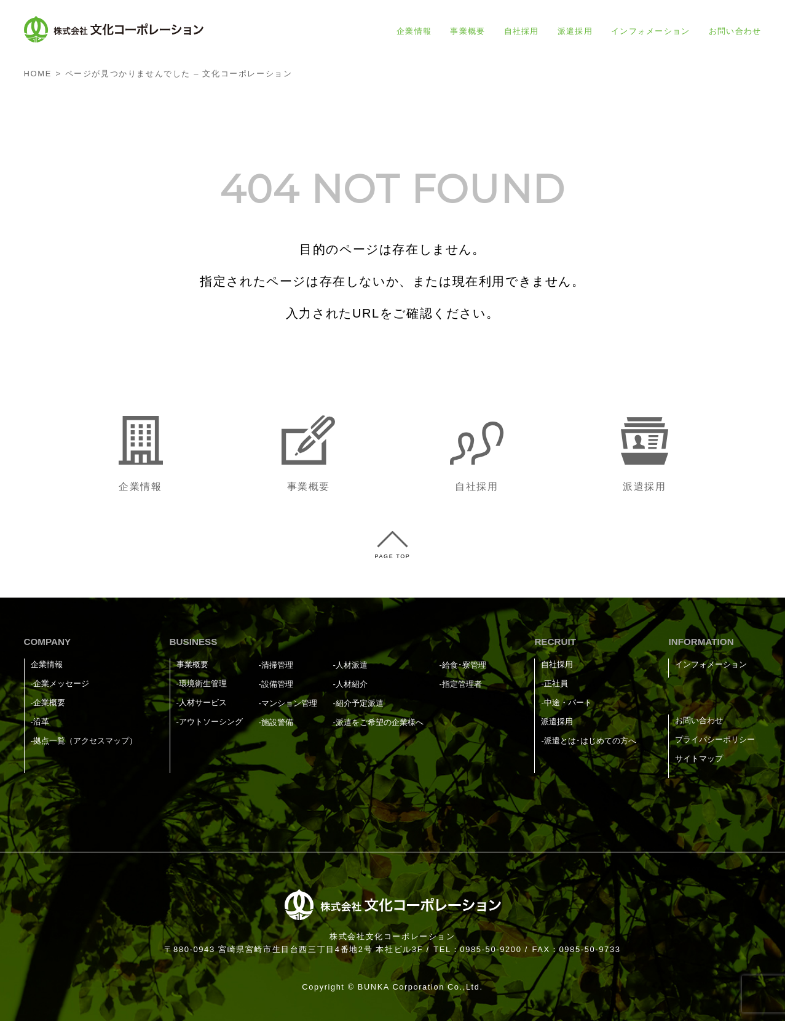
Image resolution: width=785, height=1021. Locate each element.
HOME (38, 73)
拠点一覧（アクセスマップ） (85, 740)
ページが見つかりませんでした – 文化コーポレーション (179, 73)
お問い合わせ (735, 31)
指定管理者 (462, 684)
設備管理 (277, 684)
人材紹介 (352, 684)
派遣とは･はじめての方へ (590, 740)
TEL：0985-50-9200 (477, 949)
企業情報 (414, 31)
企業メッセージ (61, 683)
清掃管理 (277, 665)
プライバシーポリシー (715, 739)
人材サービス (203, 702)
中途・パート (568, 702)
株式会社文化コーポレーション (392, 936)
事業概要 (467, 31)
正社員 (556, 683)
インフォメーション (650, 31)
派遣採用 (575, 31)
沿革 (41, 721)
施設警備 (277, 722)
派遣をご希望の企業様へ (380, 722)
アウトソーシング (211, 721)
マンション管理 (289, 703)
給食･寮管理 (464, 665)
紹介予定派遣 (360, 703)
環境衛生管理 (203, 683)
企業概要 (49, 702)
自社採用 (521, 31)
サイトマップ (699, 758)
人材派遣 (352, 665)
